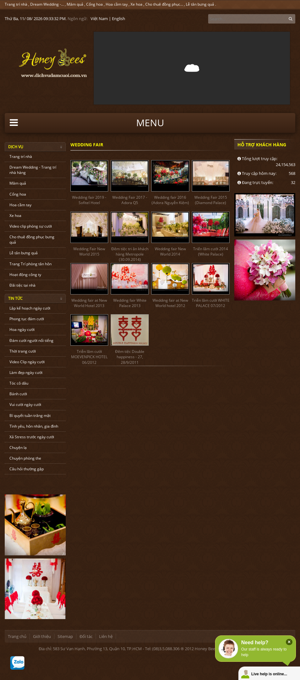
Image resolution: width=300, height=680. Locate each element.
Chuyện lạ (18, 447)
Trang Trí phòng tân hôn (30, 264)
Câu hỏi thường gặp (26, 469)
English (118, 18)
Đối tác (86, 636)
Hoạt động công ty (25, 274)
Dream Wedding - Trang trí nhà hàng (32, 170)
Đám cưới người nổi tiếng (31, 340)
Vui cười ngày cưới (25, 404)
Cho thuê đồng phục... (164, 4)
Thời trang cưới (22, 351)
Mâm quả (75, 4)
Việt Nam (99, 18)
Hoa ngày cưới (22, 329)
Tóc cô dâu (18, 383)
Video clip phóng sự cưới (30, 226)
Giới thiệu (42, 636)
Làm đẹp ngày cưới (25, 372)
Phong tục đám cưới (26, 318)
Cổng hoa (94, 4)
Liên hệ (106, 636)
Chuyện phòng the (25, 458)
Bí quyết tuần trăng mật (30, 415)
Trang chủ (17, 636)
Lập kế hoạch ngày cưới (29, 308)
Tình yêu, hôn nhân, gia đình (33, 426)
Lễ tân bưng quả (200, 4)
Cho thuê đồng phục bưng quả (31, 239)
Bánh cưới (18, 394)
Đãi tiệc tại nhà (22, 285)
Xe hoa (136, 4)
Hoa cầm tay (117, 4)
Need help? (254, 642)
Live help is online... (269, 674)
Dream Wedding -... (47, 4)
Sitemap (65, 636)
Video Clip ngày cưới (27, 361)
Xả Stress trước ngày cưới (31, 437)
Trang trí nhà (16, 4)
